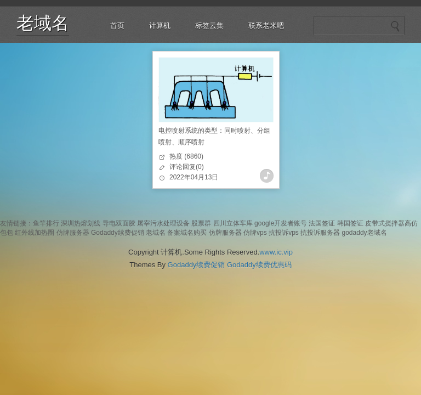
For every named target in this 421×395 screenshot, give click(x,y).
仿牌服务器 (72, 232)
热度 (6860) (186, 156)
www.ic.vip (276, 252)
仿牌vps (255, 232)
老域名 (42, 23)
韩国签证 (350, 223)
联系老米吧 (266, 25)
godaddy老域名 (364, 232)
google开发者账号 (280, 223)
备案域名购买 (187, 232)
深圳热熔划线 (80, 223)
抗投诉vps (284, 232)
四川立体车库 (233, 223)
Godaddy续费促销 (117, 232)
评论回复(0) (186, 167)
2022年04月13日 (193, 177)
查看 (267, 176)
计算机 (159, 25)
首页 (117, 25)
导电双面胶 (119, 223)
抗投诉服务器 (320, 232)
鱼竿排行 (46, 223)
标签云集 (209, 25)
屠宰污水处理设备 (163, 223)
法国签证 (322, 223)
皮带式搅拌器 (385, 223)
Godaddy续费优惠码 (259, 265)
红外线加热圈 (34, 232)
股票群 (201, 223)
